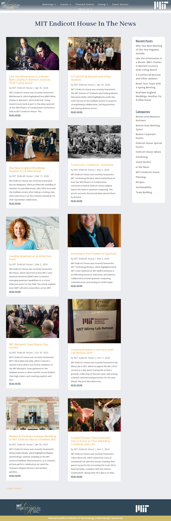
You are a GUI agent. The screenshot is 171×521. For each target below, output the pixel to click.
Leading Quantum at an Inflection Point (30, 258)
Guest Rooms (120, 4)
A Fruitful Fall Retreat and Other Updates (91, 78)
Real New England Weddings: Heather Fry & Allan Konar (27, 169)
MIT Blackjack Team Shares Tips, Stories (29, 346)
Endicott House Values (148, 152)
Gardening (142, 157)
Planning (141, 177)
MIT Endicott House (22, 87)
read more (15, 115)
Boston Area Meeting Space (148, 127)
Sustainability (143, 187)
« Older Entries (13, 488)
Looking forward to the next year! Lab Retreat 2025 (92, 351)
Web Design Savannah (109, 518)
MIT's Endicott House (148, 172)
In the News (142, 167)
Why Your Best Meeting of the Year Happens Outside (149, 50)
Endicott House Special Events (149, 145)
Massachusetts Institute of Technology (71, 518)
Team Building (144, 192)
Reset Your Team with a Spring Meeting (148, 86)
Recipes (140, 182)
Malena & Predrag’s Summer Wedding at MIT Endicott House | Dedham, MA (32, 438)
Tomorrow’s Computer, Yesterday (92, 165)
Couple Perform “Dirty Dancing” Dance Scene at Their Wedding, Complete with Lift (91, 441)
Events (64, 4)
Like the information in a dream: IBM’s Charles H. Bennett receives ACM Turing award (29, 79)
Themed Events (84, 4)
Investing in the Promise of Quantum (94, 253)
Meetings (48, 4)
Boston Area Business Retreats (148, 119)
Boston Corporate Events (146, 136)
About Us (83, 9)
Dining (101, 4)
